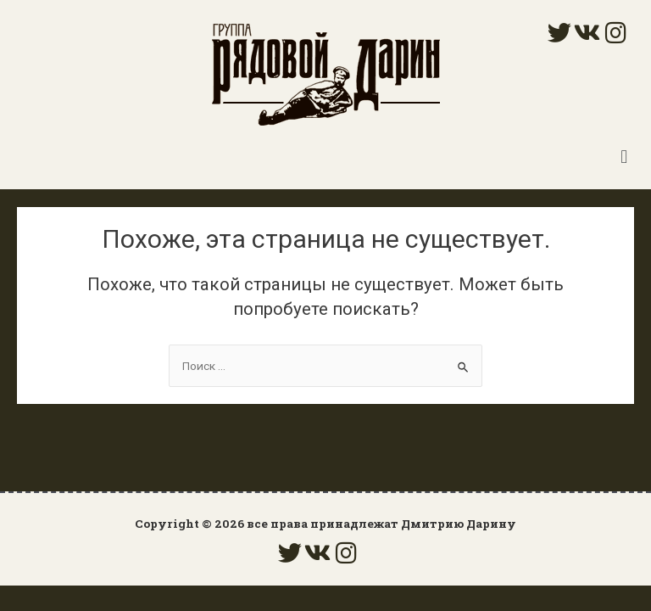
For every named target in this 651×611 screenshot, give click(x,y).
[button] (624, 156)
